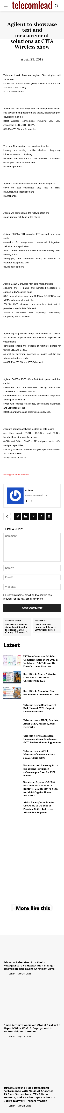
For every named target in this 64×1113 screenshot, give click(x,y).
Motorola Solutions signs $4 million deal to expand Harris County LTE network (16, 628)
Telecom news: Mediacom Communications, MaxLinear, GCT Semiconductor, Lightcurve (42, 739)
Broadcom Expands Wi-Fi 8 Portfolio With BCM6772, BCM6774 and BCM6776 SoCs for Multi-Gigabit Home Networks (40, 789)
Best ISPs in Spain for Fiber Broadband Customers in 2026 (41, 692)
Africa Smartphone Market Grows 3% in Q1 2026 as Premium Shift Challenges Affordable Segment (39, 807)
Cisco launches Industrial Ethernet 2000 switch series (45, 627)
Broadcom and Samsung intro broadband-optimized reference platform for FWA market (40, 770)
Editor (29, 490)
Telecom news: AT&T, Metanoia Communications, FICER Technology (39, 754)
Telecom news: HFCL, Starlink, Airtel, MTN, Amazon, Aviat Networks (41, 723)
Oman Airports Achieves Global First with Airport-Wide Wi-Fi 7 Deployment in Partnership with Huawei (31, 1028)
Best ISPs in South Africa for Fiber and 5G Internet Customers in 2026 (40, 677)
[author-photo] (5, 973)
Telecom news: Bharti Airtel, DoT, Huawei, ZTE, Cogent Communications (39, 708)
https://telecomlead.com (36, 495)
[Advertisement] (32, 851)
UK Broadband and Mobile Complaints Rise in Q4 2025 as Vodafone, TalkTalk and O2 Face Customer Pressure (41, 661)
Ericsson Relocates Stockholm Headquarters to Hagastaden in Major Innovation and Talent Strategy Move (29, 965)
